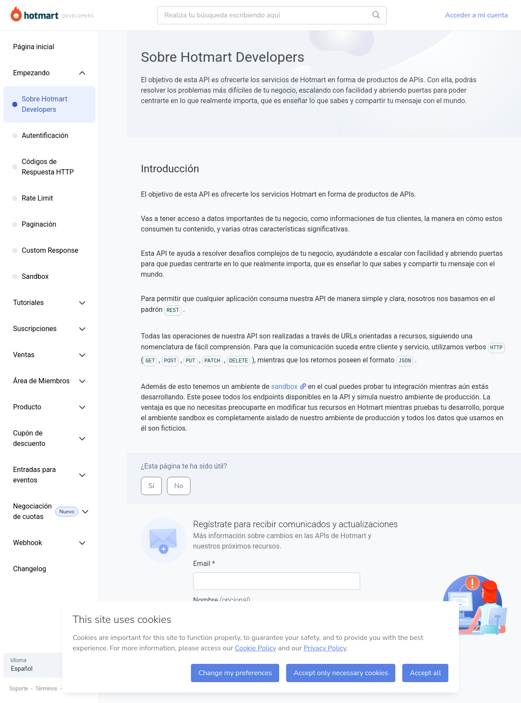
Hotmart (34, 14)
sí (151, 486)
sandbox (288, 386)
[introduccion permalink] (136, 169)
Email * (276, 574)
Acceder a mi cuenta (476, 15)
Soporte (19, 689)
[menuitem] (63, 47)
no (179, 486)
